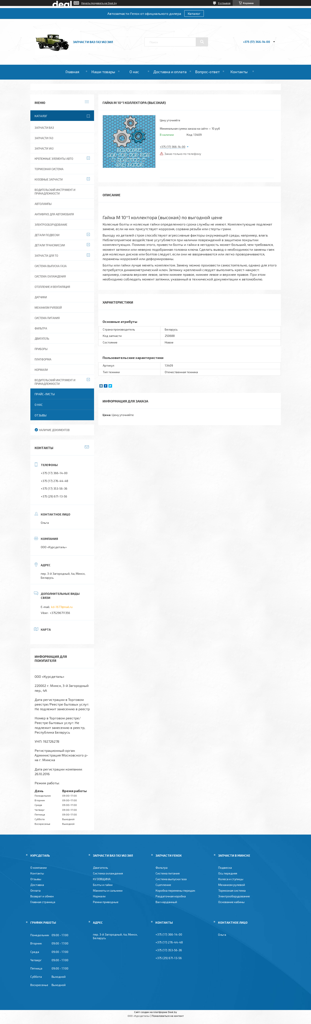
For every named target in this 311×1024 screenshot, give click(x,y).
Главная (72, 71)
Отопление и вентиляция (52, 287)
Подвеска (225, 867)
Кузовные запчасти (49, 179)
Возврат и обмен (42, 896)
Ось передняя (227, 873)
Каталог (194, 13)
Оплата (35, 890)
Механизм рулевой (48, 307)
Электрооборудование (51, 224)
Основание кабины (231, 902)
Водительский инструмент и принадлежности (55, 191)
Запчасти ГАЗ (44, 138)
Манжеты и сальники (107, 890)
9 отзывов (224, 2)
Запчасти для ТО (46, 255)
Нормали (41, 369)
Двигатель (42, 338)
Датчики (41, 297)
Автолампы (43, 204)
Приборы (41, 349)
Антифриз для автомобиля (54, 214)
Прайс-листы (45, 394)
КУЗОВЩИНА (102, 879)
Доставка (37, 885)
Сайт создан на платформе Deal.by (155, 1011)
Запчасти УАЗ (44, 148)
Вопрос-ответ (207, 71)
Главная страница (42, 902)
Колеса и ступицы (230, 879)
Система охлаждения (50, 276)
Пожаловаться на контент (168, 1015)
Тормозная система (49, 169)
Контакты (239, 71)
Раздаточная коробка (171, 896)
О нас (134, 71)
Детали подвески (47, 235)
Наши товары (103, 71)
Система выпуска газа (51, 266)
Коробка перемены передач (175, 890)
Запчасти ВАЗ (44, 127)
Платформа (43, 359)
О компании (38, 867)
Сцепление (163, 885)
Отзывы (40, 415)
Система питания (47, 318)
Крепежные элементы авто (54, 158)
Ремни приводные (105, 902)
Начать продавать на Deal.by (99, 2)
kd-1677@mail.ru (62, 607)
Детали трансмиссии (50, 245)
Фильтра (41, 328)
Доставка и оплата (170, 71)
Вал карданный (166, 902)
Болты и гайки (103, 885)
